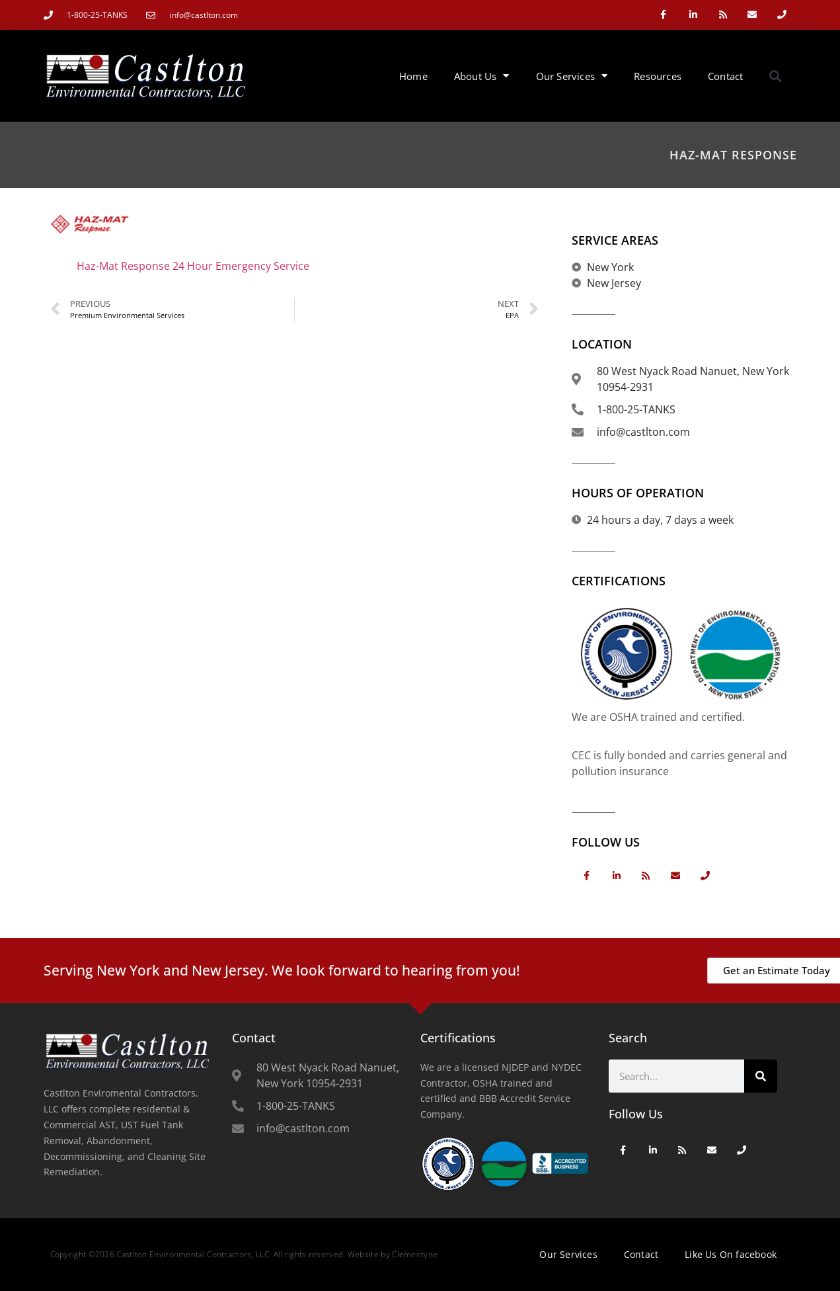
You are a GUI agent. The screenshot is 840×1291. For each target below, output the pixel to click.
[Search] (760, 1076)
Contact (725, 76)
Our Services (572, 75)
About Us (482, 75)
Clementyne (415, 1254)
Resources (657, 76)
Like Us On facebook (731, 1254)
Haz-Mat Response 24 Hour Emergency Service (193, 266)
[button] (775, 76)
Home (413, 76)
